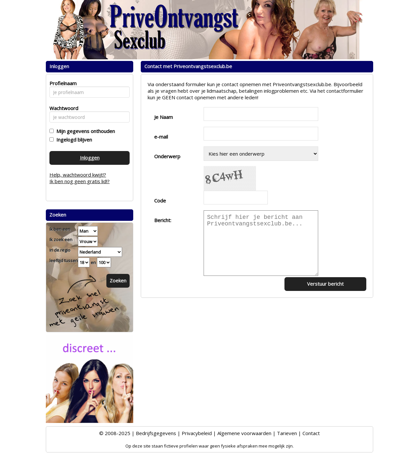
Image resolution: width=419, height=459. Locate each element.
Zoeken (118, 280)
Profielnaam (62, 83)
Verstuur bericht (325, 283)
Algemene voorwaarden (244, 433)
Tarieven (287, 433)
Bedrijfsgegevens (156, 433)
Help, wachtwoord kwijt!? (77, 174)
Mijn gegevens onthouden (84, 131)
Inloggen (90, 157)
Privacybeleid (197, 433)
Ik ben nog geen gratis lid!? (79, 181)
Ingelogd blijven (73, 139)
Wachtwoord (62, 108)
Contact (311, 433)
